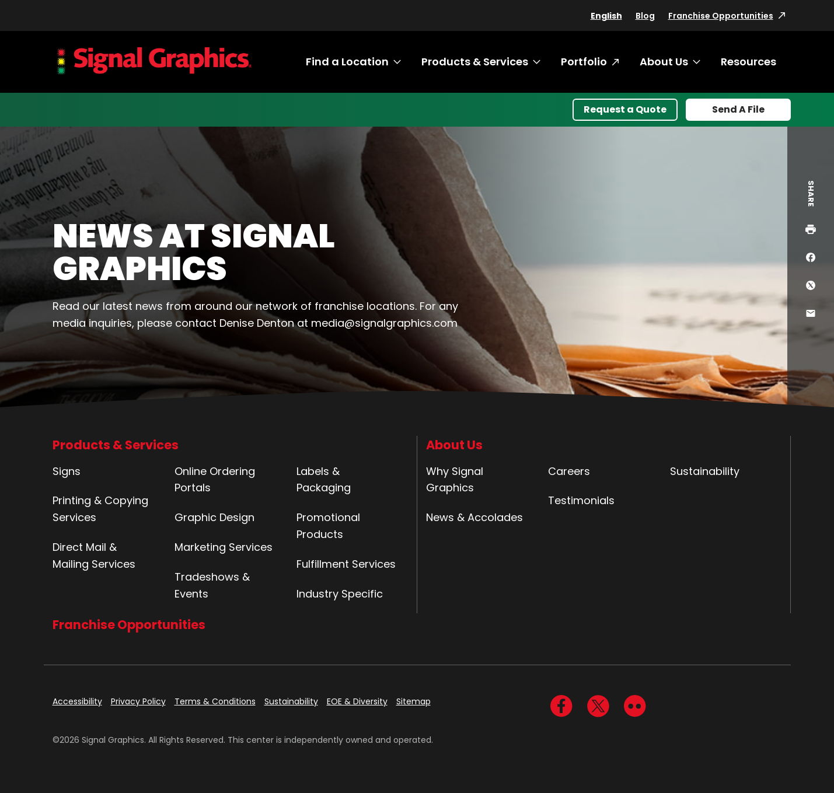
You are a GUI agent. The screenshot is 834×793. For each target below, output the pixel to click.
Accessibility (77, 701)
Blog (645, 16)
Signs (67, 471)
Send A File (738, 109)
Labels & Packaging (323, 479)
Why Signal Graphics (454, 479)
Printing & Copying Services (100, 509)
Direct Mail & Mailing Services (94, 555)
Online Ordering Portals (215, 479)
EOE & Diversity (357, 701)
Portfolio (584, 61)
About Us (664, 61)
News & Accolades (474, 517)
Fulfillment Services (346, 564)
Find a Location (347, 61)
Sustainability (704, 471)
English (606, 16)
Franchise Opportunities (720, 16)
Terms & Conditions (215, 701)
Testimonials (581, 500)
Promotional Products (328, 526)
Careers (569, 471)
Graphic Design (214, 517)
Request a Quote (625, 109)
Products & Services (474, 61)
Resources (748, 61)
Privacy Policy (138, 701)
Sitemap (413, 701)
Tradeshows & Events (212, 585)
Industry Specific (339, 593)
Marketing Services (224, 547)
